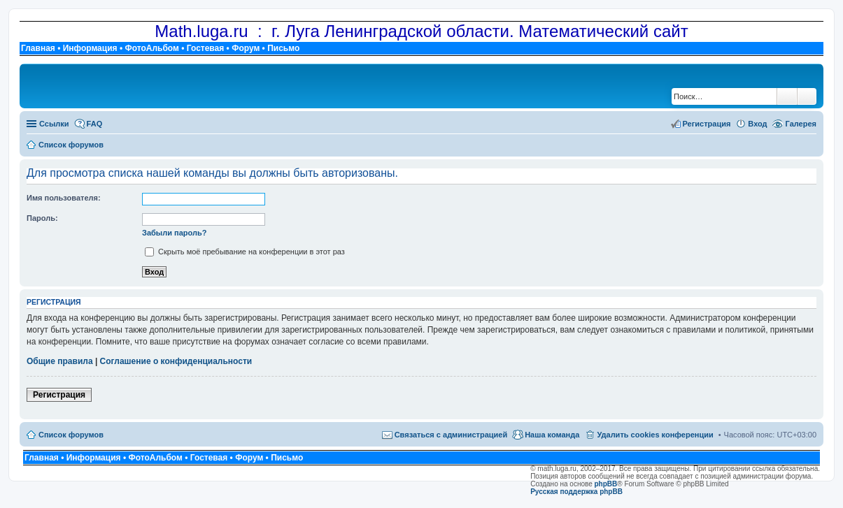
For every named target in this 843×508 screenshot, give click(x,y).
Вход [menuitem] (757, 123)
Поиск (787, 96)
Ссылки (54, 123)
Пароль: (42, 218)
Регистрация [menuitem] (707, 123)
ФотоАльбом (151, 48)
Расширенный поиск (807, 96)
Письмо (283, 48)
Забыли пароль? (174, 232)
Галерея (801, 123)
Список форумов (71, 434)
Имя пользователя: (64, 198)
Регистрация (59, 395)
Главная (38, 48)
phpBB (606, 484)
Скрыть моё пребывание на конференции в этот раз (245, 251)
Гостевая (206, 48)
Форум (246, 48)
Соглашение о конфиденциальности (176, 361)
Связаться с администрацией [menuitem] (451, 434)
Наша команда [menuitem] (552, 434)
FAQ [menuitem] (95, 123)
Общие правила (60, 361)
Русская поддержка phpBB (576, 491)
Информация (90, 48)
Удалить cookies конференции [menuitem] (655, 434)
